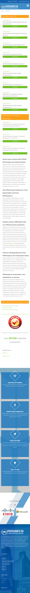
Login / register (23, 1)
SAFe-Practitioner (5, 564)
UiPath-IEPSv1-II (7, 146)
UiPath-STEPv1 (6, 31)
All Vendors (4, 578)
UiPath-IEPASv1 (7, 122)
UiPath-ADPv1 (6, 92)
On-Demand (15, 129)
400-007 (3, 569)
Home (2, 11)
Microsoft (6, 356)
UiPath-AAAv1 (6, 52)
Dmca (3, 582)
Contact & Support (12, 1)
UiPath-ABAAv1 (7, 20)
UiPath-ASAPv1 (7, 103)
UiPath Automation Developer (10, 306)
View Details (15, 26)
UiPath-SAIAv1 (6, 43)
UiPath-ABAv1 (6, 71)
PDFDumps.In (11, 243)
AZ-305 (3, 566)
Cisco (5, 353)
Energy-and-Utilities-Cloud (7, 561)
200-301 (3, 558)
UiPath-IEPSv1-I (7, 134)
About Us (4, 580)
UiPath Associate (7, 307)
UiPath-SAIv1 (6, 83)
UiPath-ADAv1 (6, 62)
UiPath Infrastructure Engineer (10, 309)
